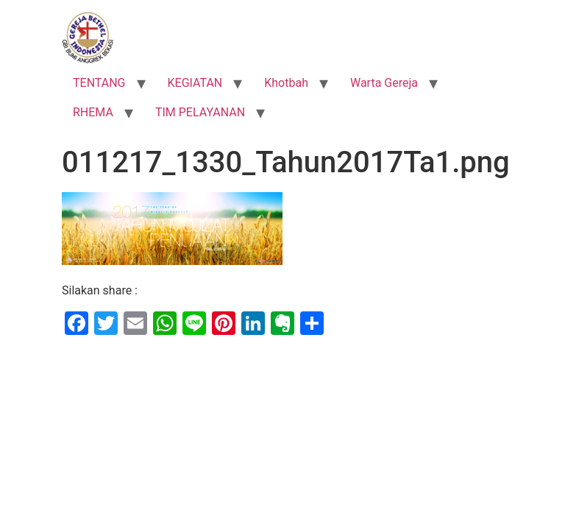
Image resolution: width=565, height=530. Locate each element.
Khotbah (286, 83)
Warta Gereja (384, 83)
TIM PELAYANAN (200, 112)
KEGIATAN (195, 83)
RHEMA (93, 112)
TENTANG (99, 83)
